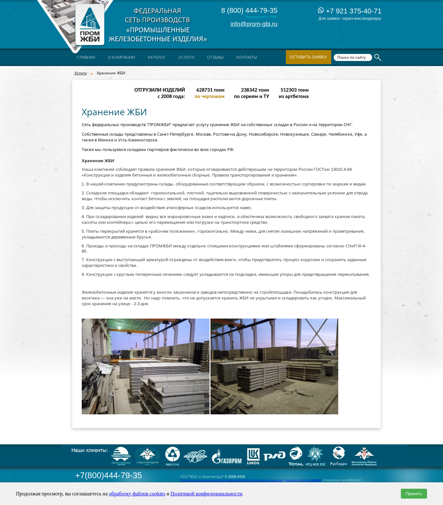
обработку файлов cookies (137, 493)
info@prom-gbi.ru (254, 23)
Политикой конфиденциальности (206, 493)
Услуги (80, 73)
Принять (414, 493)
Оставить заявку (308, 57)
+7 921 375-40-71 (349, 11)
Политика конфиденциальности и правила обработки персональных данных (231, 480)
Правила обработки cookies (303, 480)
